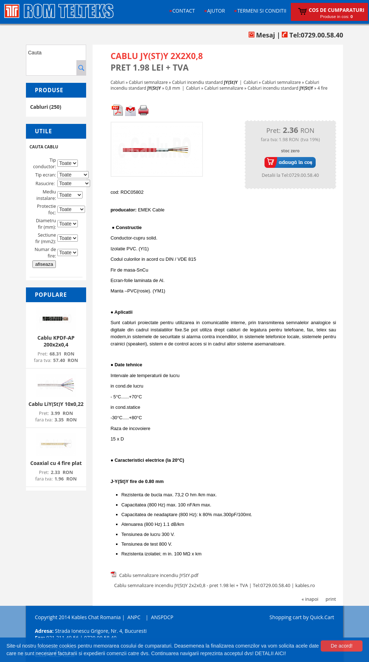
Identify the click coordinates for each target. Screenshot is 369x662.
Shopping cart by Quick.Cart (302, 617)
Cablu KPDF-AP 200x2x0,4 (56, 341)
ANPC (133, 617)
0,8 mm (172, 88)
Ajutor (216, 10)
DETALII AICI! (270, 653)
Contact (183, 10)
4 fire (322, 88)
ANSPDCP (162, 617)
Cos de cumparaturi (336, 9)
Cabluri (118, 82)
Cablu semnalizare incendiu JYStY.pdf (159, 575)
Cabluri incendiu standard (204, 82)
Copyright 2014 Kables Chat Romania (78, 617)
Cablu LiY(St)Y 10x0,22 (56, 404)
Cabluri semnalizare (148, 82)
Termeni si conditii (261, 10)
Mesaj (262, 35)
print (331, 599)
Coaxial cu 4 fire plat (56, 463)
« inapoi (310, 599)
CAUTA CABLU (44, 146)
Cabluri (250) (45, 106)
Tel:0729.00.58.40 (312, 35)
